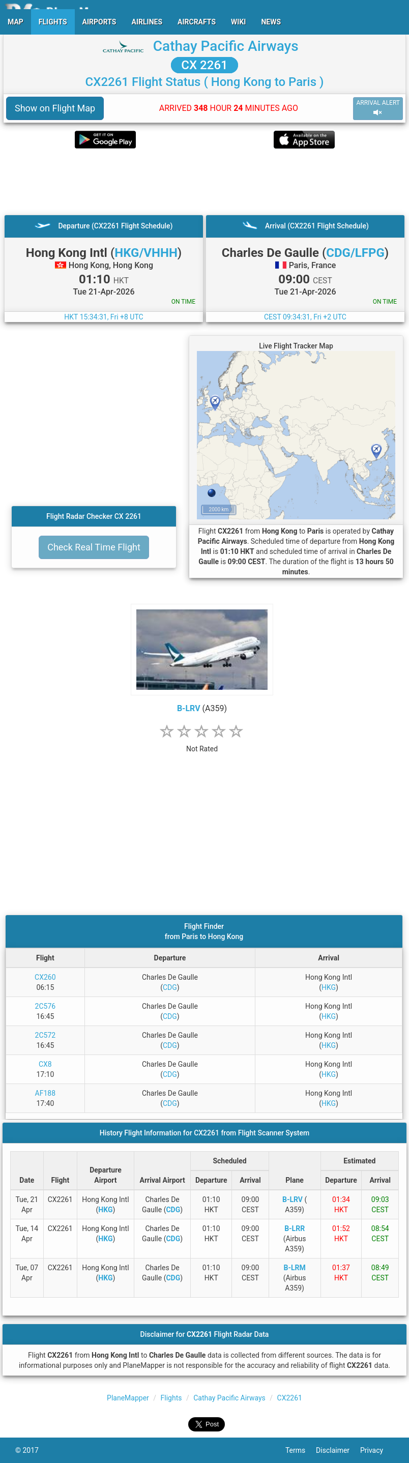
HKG (329, 987)
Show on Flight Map (55, 108)
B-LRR (294, 1228)
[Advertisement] (204, 181)
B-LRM (294, 1268)
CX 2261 (204, 65)
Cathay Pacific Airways (226, 46)
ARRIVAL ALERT (378, 108)
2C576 (45, 1006)
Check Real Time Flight (93, 547)
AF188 (45, 1093)
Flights (171, 1398)
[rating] (202, 743)
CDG (170, 987)
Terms (300, 1450)
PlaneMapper (128, 1398)
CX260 (45, 977)
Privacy (377, 1450)
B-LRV (188, 708)
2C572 (45, 1035)
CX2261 (289, 1398)
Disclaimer (338, 1450)
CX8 (45, 1064)
